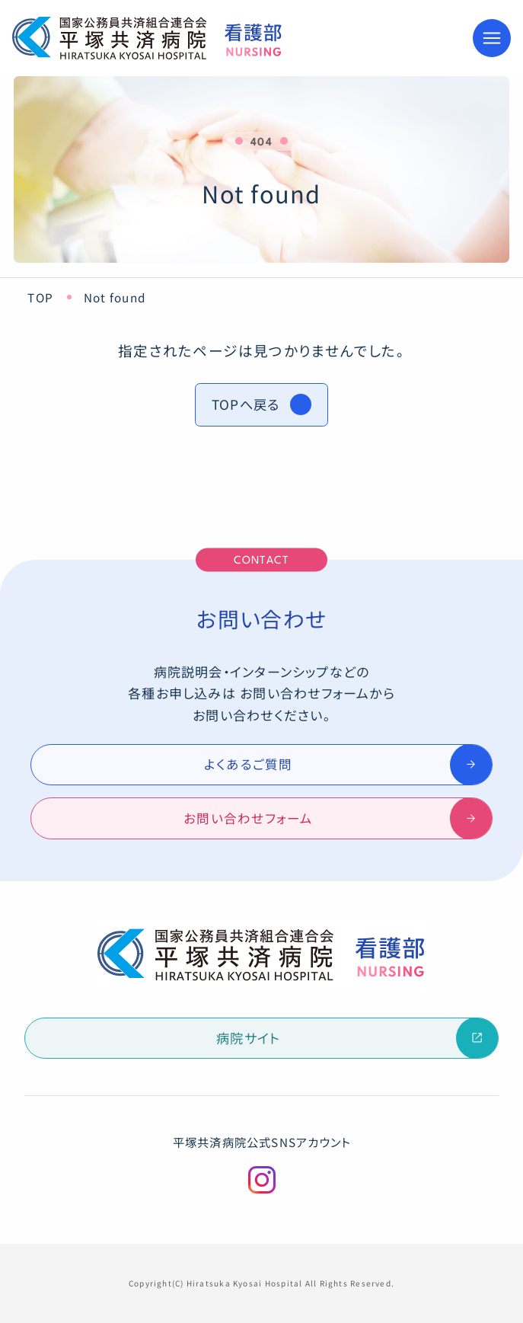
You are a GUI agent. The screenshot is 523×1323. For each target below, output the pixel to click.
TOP (40, 297)
